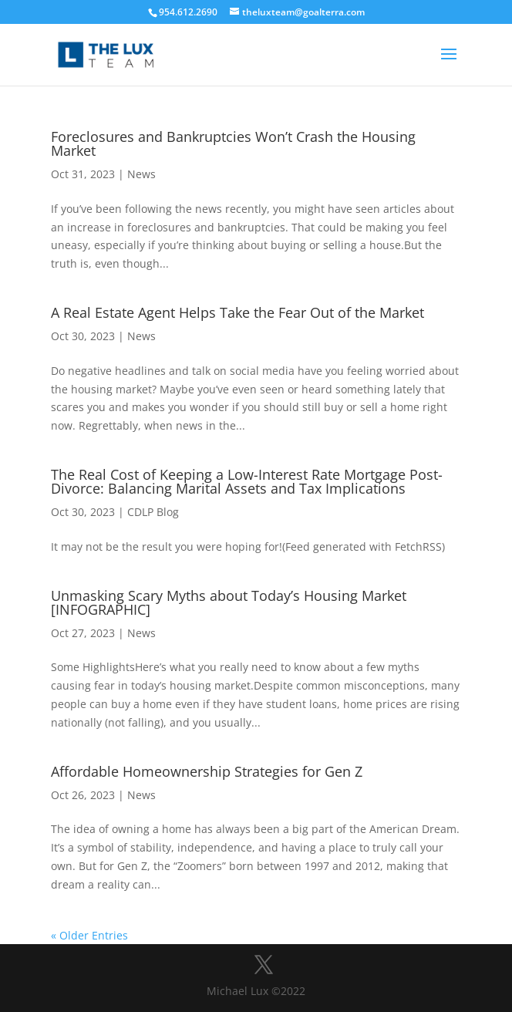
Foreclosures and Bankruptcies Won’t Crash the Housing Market (233, 143)
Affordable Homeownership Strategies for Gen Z (206, 771)
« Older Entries (89, 935)
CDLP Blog (153, 511)
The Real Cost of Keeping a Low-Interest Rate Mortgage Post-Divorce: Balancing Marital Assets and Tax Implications (247, 481)
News (141, 174)
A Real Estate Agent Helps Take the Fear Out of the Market (237, 312)
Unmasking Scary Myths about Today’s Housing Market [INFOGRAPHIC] (228, 602)
